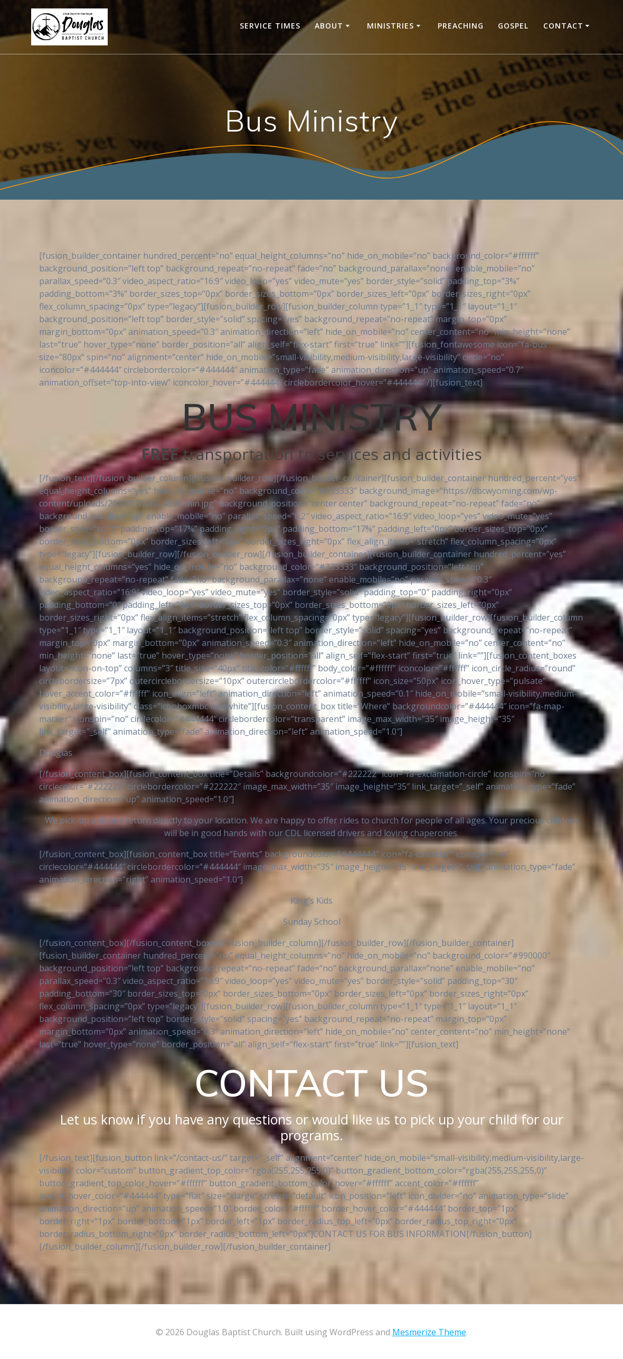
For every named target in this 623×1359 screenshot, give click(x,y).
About (329, 26)
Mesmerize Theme (429, 1332)
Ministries (390, 26)
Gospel (513, 26)
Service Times (270, 26)
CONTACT (563, 26)
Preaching (461, 26)
